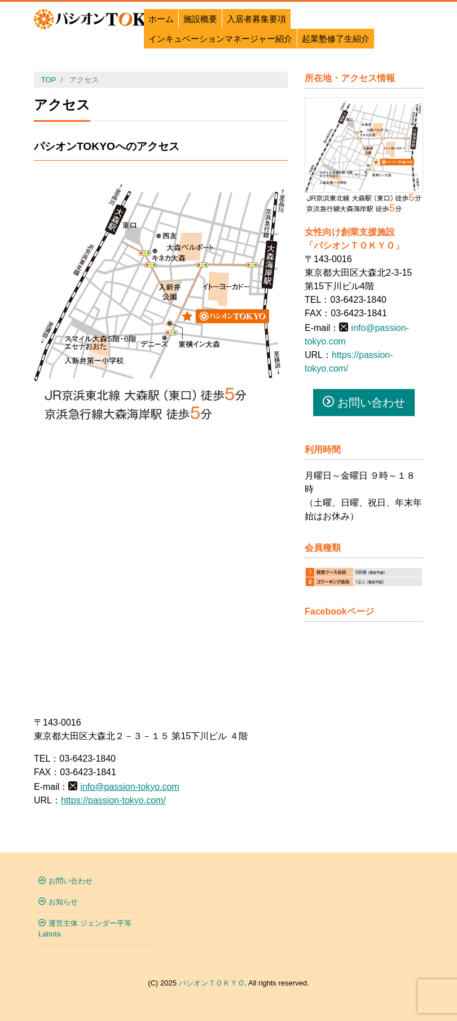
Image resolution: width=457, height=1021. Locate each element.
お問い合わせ (364, 402)
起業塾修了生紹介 (336, 38)
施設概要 (200, 19)
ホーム (161, 19)
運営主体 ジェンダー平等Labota (84, 929)
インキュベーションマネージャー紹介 (220, 38)
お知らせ (63, 902)
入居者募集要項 (256, 19)
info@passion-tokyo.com (129, 787)
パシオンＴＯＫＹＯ (212, 983)
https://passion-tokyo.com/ (113, 800)
